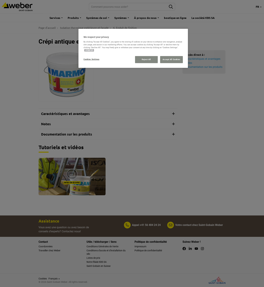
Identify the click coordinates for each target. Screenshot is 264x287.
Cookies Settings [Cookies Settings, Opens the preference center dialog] (91, 59)
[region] (133, 48)
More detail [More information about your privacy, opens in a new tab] (89, 50)
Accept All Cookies (171, 59)
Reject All (146, 59)
